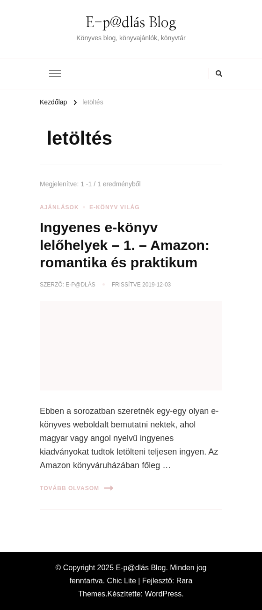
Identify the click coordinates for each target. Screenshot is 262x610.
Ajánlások (59, 207)
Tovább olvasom (76, 488)
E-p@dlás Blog (131, 23)
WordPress (163, 594)
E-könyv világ (114, 207)
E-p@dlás (80, 284)
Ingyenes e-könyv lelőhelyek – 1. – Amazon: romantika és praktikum (125, 245)
